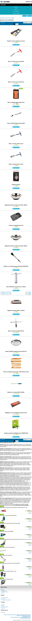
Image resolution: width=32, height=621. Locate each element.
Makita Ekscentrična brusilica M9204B (6, 531)
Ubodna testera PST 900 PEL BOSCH (6, 579)
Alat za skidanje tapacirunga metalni (16, 123)
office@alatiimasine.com (26, 617)
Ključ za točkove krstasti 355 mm (16, 331)
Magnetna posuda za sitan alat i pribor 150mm (16, 245)
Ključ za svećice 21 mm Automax (16, 61)
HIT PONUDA (16, 11)
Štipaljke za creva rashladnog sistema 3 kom (16, 412)
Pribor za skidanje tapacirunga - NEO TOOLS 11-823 (16, 371)
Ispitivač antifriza (16, 184)
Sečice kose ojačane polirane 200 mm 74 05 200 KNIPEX (10, 563)
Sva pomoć (3, 598)
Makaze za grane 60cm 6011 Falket (6, 555)
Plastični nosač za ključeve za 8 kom (16, 41)
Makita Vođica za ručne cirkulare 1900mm (7, 547)
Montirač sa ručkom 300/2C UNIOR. (16, 392)
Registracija (3, 590)
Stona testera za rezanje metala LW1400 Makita (8, 515)
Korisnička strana (4, 591)
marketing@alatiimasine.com (25, 618)
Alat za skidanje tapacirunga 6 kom (16, 102)
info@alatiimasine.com (17, 617)
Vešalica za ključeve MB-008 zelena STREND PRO (16, 433)
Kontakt (2, 605)
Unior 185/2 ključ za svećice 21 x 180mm (6, 294)
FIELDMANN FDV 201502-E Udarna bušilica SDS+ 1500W (10, 523)
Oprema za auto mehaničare (7, 20)
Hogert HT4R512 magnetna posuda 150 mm (16, 351)
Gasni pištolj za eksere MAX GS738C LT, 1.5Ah (8, 571)
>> (17, 24)
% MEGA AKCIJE (15, 13)
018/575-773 (29, 1)
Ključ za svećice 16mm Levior (16, 143)
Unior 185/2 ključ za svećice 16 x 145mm (16, 286)
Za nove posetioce (4, 597)
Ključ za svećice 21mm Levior (16, 164)
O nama (2, 604)
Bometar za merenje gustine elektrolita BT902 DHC (16, 266)
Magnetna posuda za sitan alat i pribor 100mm (16, 205)
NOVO (16, 9)
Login (2, 589)
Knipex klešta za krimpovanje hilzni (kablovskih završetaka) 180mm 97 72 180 (13, 507)
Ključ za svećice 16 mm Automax (16, 81)
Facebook (3, 612)
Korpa (2, 593)
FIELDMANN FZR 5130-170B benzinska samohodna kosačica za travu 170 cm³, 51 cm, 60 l (15, 539)
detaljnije (29, 292)
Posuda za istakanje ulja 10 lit (16, 225)
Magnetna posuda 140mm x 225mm (16, 310)
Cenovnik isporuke (4, 606)
